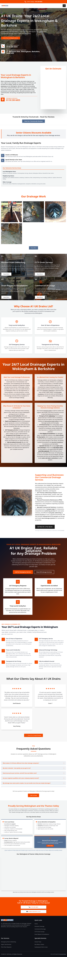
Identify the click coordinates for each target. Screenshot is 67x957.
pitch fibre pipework (43, 451)
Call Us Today (50, 845)
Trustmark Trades (62, 954)
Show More (33, 248)
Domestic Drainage (39, 926)
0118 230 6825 (38, 1)
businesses (4, 86)
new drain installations (57, 442)
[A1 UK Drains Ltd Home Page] (16, 920)
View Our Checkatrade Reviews (33, 121)
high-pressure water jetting (51, 421)
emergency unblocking (48, 390)
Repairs (45, 433)
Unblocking (52, 416)
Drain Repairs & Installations (42, 934)
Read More (6, 274)
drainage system (47, 410)
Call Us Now (33, 795)
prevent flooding (40, 514)
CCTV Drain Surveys (40, 931)
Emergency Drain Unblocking (8, 942)
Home (36, 923)
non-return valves (58, 447)
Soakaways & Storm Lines (41, 947)
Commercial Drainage (40, 929)
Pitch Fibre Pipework (6, 947)
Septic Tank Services (6, 944)
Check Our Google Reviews (33, 735)
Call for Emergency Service (23, 572)
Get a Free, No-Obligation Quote (10, 38)
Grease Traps (38, 942)
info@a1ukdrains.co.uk (33, 911)
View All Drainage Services (44, 572)
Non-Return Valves (39, 944)
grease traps (51, 509)
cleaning (61, 502)
